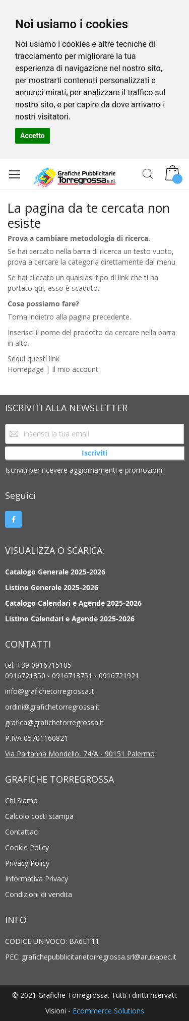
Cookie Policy (27, 847)
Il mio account (75, 369)
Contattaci (22, 832)
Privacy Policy (27, 863)
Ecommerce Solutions (108, 1010)
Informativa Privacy (36, 878)
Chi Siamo (21, 800)
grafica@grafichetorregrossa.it (54, 722)
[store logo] (67, 176)
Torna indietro (31, 317)
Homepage (26, 369)
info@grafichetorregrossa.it (49, 691)
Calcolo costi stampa (39, 816)
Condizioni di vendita (38, 894)
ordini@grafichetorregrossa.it (52, 707)
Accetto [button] (32, 136)
